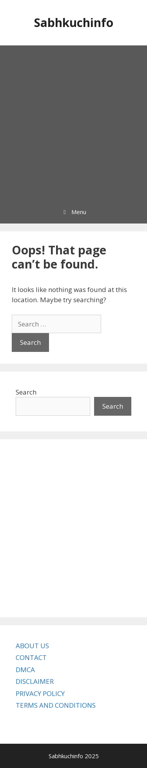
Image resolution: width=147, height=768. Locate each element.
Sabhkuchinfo (73, 22)
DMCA (25, 669)
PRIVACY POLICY (40, 693)
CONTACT (31, 657)
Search (26, 392)
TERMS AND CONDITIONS (56, 705)
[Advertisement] (73, 122)
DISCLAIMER (35, 681)
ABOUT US (32, 645)
